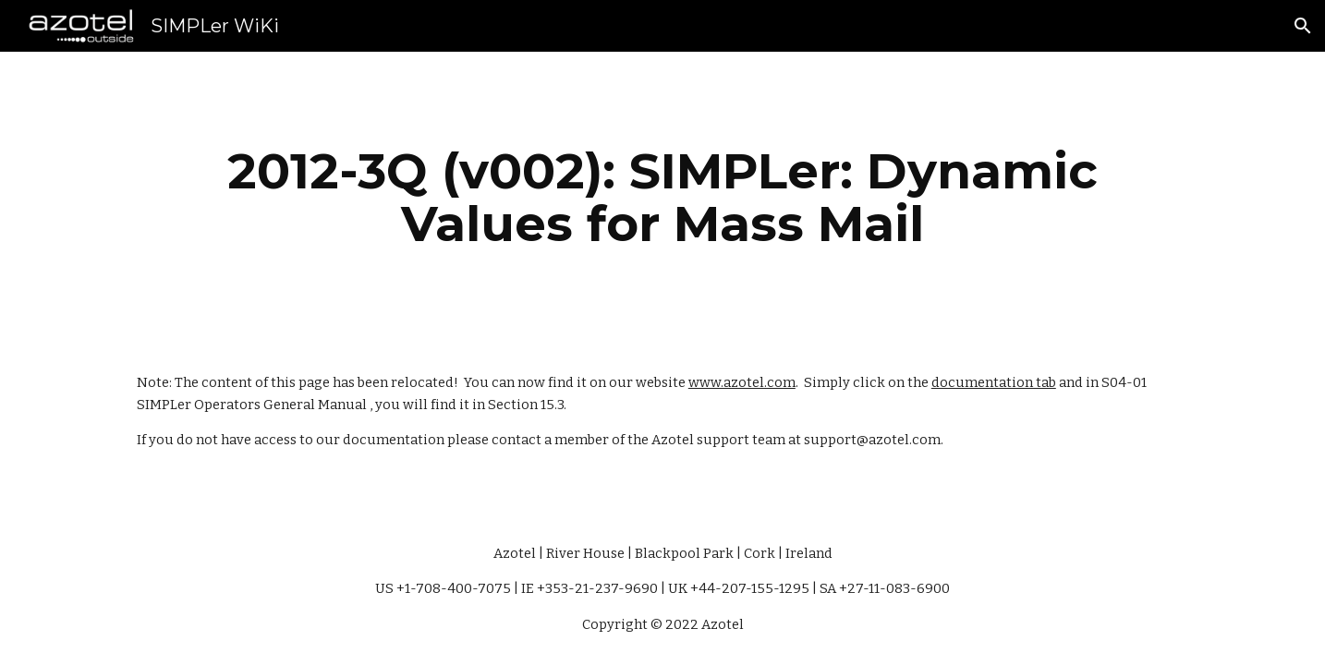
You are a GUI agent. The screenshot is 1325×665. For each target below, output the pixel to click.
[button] (1303, 26)
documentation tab (993, 382)
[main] (662, 197)
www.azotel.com (742, 382)
